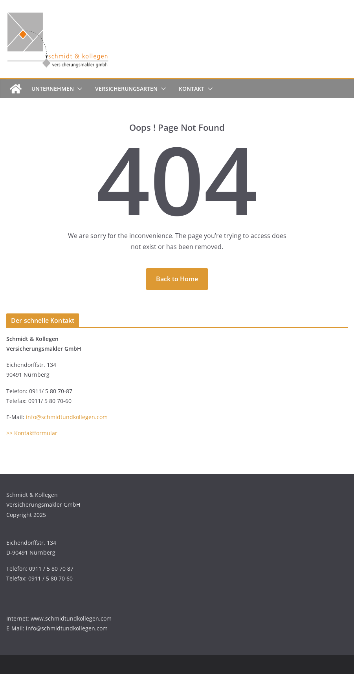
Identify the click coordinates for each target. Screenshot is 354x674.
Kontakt (191, 88)
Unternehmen (52, 88)
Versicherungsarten (126, 88)
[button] (78, 88)
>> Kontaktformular (31, 433)
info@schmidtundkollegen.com (67, 417)
